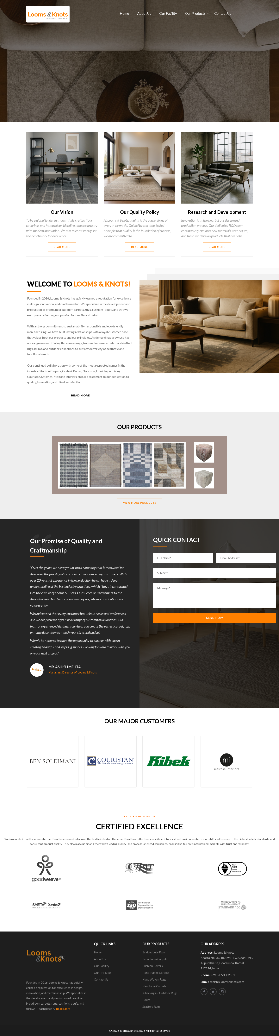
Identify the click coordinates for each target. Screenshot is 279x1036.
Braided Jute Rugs (154, 952)
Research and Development (217, 212)
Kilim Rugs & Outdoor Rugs (159, 993)
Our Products (195, 13)
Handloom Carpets (154, 986)
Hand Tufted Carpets (155, 972)
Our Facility (168, 13)
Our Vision (62, 212)
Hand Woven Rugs (154, 979)
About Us (144, 13)
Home (124, 13)
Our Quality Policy (139, 212)
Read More (62, 247)
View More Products (139, 502)
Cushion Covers (152, 966)
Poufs (146, 999)
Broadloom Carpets (155, 959)
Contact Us (222, 13)
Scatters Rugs (151, 1006)
